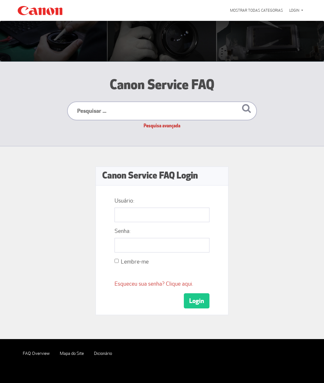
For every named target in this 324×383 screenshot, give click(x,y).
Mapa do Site (72, 353)
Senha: (122, 231)
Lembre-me (135, 261)
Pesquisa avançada (162, 126)
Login (294, 10)
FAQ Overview (36, 353)
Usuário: (124, 200)
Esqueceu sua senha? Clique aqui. (154, 283)
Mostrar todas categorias (256, 10)
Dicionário (103, 353)
